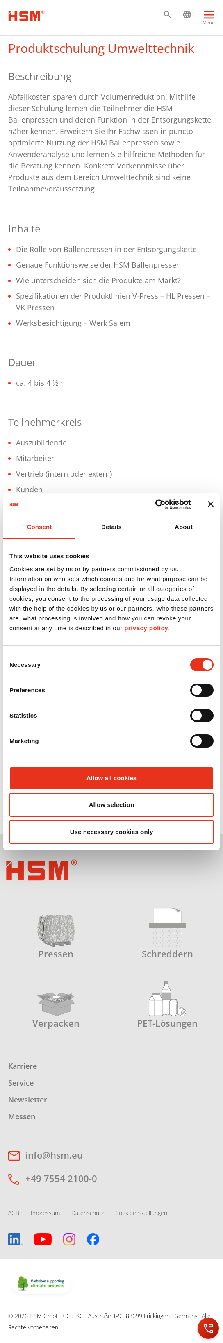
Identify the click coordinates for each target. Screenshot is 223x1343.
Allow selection (111, 804)
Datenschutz (87, 1213)
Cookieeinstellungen (141, 1213)
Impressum (45, 1213)
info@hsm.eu (54, 1155)
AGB (13, 1213)
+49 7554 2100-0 (61, 1178)
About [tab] (184, 526)
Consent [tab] (39, 526)
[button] (167, 14)
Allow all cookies (111, 778)
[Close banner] (211, 504)
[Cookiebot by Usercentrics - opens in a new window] (155, 504)
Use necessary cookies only (111, 831)
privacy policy (146, 628)
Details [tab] (111, 526)
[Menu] (209, 19)
